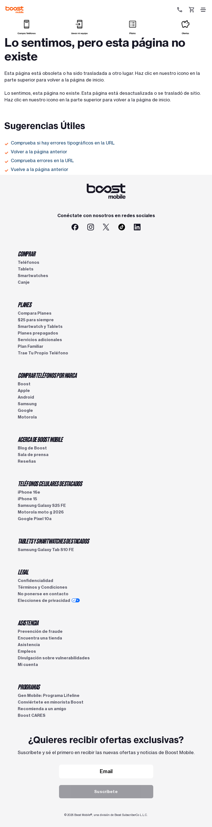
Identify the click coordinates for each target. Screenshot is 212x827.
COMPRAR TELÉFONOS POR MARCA (47, 375)
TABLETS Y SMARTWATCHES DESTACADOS (53, 541)
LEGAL (23, 572)
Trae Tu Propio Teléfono (43, 353)
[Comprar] (26, 32)
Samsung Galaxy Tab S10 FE (46, 549)
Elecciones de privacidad (49, 600)
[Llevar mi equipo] (79, 32)
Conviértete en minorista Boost (50, 702)
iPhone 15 (27, 498)
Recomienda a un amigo (42, 708)
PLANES (24, 304)
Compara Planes (35, 313)
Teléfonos (28, 262)
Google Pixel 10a (35, 518)
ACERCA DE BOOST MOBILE (40, 439)
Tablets (26, 269)
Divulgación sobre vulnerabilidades (54, 657)
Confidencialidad (35, 580)
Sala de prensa (33, 454)
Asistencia (29, 644)
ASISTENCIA (28, 622)
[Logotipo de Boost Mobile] (15, 9)
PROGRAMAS (29, 687)
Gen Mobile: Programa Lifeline (49, 695)
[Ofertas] (185, 32)
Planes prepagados (38, 333)
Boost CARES (31, 715)
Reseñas (27, 461)
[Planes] (132, 32)
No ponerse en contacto (43, 593)
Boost (24, 383)
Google (25, 410)
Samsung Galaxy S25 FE (42, 505)
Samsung (27, 403)
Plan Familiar (30, 346)
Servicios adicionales (40, 339)
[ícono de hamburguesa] (203, 10)
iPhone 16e (29, 492)
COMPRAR (26, 253)
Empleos (27, 651)
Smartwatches (33, 275)
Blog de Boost (32, 448)
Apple (24, 390)
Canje (24, 282)
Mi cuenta (28, 664)
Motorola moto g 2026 (41, 512)
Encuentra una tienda (40, 638)
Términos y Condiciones (42, 587)
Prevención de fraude (40, 631)
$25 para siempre (36, 319)
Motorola (27, 417)
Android (26, 397)
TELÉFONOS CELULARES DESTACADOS (50, 483)
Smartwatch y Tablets (40, 326)
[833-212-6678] (180, 9)
